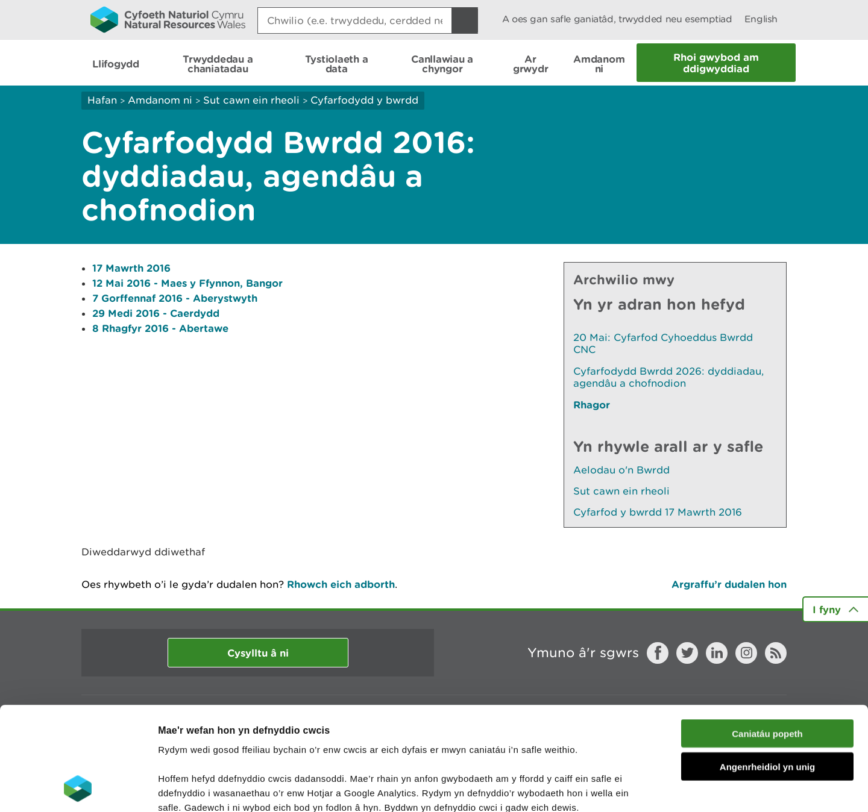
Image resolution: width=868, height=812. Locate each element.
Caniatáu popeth (767, 636)
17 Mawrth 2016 (131, 267)
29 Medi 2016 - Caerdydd (155, 313)
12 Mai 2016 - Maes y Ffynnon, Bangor (187, 283)
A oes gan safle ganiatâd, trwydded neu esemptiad (617, 19)
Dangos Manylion (670, 788)
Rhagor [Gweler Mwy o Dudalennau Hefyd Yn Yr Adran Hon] (591, 404)
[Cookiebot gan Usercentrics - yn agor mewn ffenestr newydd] (78, 788)
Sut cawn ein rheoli (251, 100)
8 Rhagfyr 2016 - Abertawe (160, 328)
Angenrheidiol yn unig (767, 669)
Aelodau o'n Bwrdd (621, 470)
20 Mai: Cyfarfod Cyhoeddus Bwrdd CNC (663, 343)
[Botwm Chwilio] (464, 20)
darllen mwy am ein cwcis (242, 739)
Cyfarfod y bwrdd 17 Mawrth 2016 (657, 512)
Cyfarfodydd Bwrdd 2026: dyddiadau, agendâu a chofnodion (668, 377)
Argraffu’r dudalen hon (729, 584)
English (761, 19)
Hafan (102, 100)
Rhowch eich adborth (341, 584)
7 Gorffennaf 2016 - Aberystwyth (174, 298)
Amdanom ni (160, 100)
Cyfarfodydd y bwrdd (364, 100)
